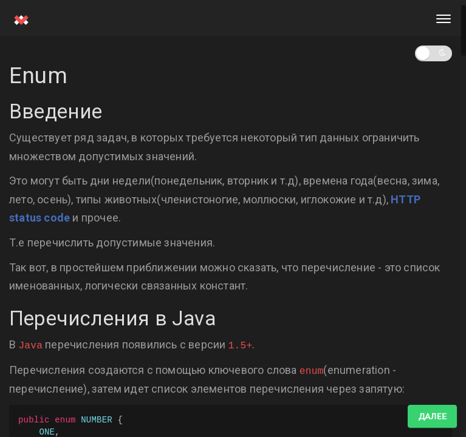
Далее (432, 416)
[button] (433, 53)
